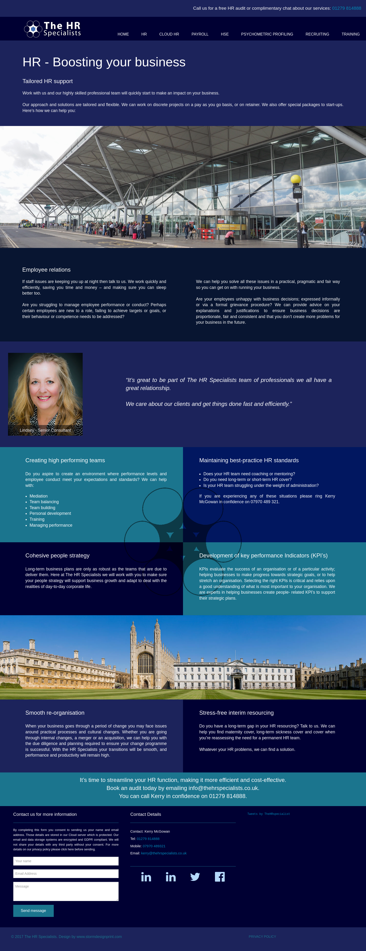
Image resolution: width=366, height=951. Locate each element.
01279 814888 (346, 8)
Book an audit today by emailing (148, 788)
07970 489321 (154, 846)
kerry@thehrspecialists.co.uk (164, 853)
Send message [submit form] (33, 911)
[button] (123, 34)
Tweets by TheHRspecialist (268, 814)
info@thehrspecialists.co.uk (223, 788)
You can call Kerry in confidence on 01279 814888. (183, 796)
